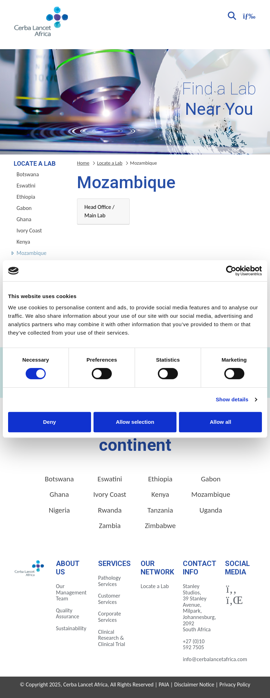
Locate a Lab (109, 163)
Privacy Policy (234, 684)
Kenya (23, 241)
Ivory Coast (29, 230)
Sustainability (71, 628)
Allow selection (135, 422)
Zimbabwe (160, 525)
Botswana (28, 174)
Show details (232, 399)
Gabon (24, 208)
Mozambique (31, 253)
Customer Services (109, 598)
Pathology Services (109, 580)
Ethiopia (26, 196)
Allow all (220, 422)
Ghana (24, 219)
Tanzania (160, 510)
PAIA (164, 684)
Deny (49, 422)
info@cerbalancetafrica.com (215, 659)
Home (83, 163)
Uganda (210, 510)
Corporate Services (109, 616)
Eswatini (26, 185)
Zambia (110, 525)
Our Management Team (71, 592)
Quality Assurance (67, 613)
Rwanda (110, 510)
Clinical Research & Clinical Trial (111, 637)
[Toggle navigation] (248, 15)
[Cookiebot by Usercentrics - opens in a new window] (231, 270)
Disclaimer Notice (194, 684)
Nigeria (59, 510)
